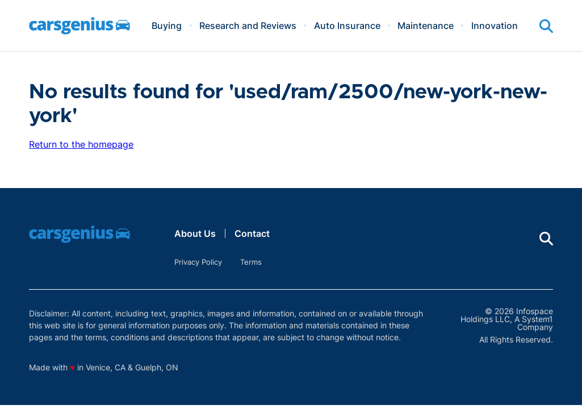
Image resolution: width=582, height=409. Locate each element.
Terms (251, 261)
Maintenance (425, 25)
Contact (252, 233)
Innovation (494, 25)
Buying (167, 25)
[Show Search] (546, 26)
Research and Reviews (247, 25)
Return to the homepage (81, 144)
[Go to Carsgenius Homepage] (79, 26)
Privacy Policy (198, 261)
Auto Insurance (347, 25)
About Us (195, 233)
